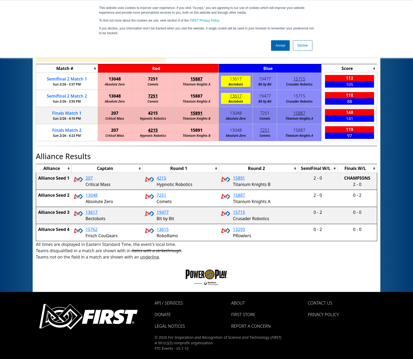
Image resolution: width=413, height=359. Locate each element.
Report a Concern (251, 326)
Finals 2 (67, 130)
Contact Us (320, 303)
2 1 (67, 79)
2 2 (67, 96)
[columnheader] (67, 68)
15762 (92, 229)
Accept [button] (280, 45)
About (238, 303)
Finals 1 (67, 113)
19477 (265, 79)
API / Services (169, 303)
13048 (115, 79)
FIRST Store (243, 314)
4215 (153, 113)
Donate (163, 314)
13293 (239, 229)
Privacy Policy (204, 20)
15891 (196, 113)
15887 (196, 79)
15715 (299, 79)
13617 (236, 79)
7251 (153, 79)
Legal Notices (170, 326)
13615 (163, 229)
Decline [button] (302, 45)
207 (115, 113)
